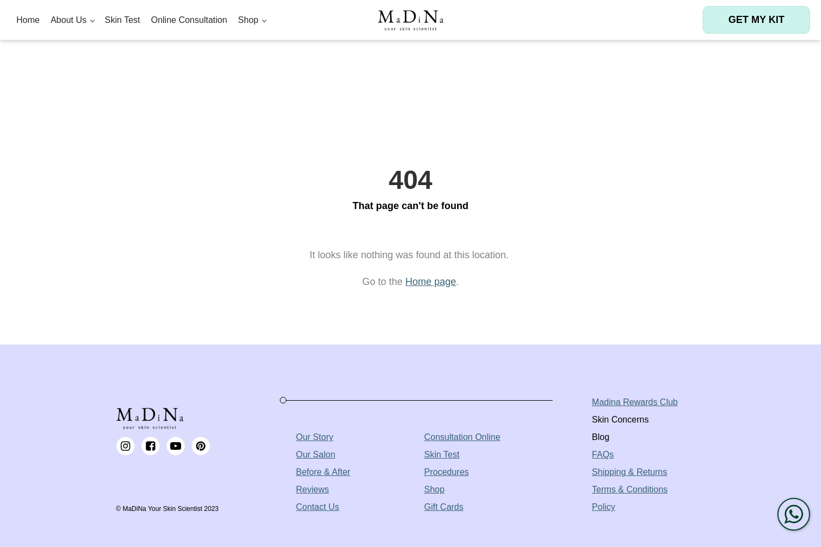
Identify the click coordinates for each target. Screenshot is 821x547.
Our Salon (315, 454)
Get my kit (756, 19)
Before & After (323, 472)
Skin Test (122, 20)
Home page (430, 281)
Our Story (314, 437)
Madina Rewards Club (635, 402)
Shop (248, 20)
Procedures (446, 472)
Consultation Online (462, 437)
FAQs (603, 454)
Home (28, 20)
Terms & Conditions (630, 489)
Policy (603, 507)
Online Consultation (189, 20)
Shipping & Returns (629, 472)
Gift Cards (444, 507)
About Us (69, 20)
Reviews (312, 489)
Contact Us (317, 507)
